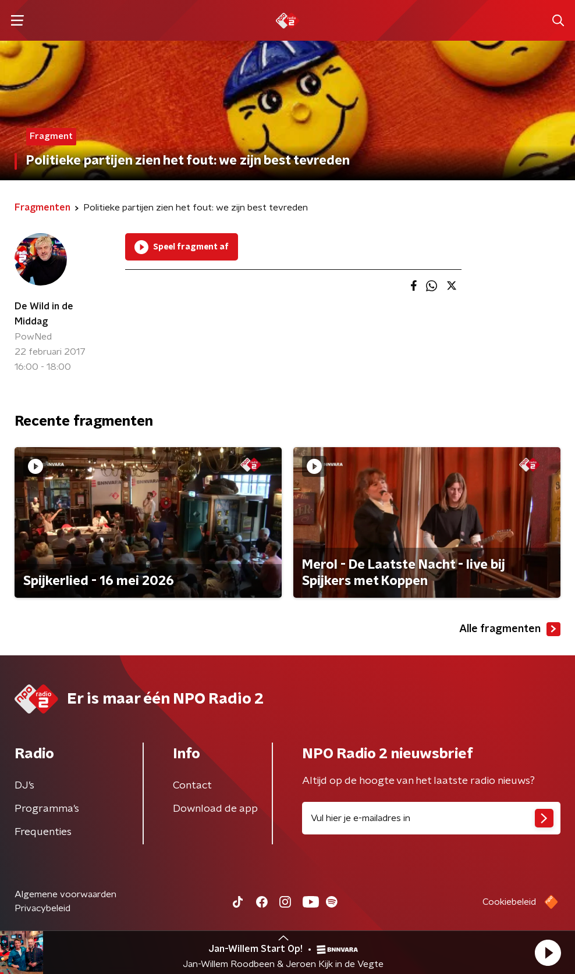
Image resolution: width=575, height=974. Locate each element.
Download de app (215, 809)
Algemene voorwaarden (65, 894)
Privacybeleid (42, 908)
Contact (192, 785)
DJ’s (24, 785)
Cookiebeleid (509, 902)
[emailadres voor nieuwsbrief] (431, 818)
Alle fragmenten (509, 629)
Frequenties (43, 832)
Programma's (47, 809)
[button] (547, 952)
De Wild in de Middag (44, 314)
